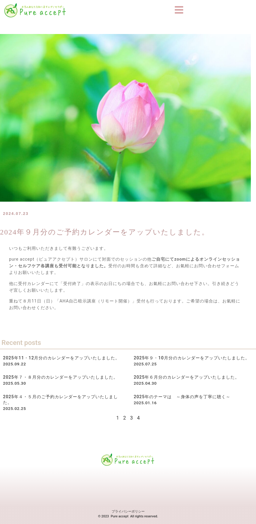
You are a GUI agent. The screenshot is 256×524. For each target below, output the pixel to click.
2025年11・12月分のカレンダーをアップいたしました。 (61, 358)
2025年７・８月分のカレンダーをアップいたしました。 (60, 377)
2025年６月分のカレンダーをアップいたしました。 (187, 377)
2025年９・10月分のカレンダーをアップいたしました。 (192, 358)
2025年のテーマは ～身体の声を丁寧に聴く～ (182, 396)
